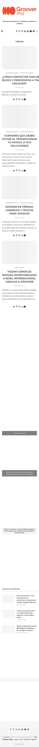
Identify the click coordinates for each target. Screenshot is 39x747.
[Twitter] (19, 31)
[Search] (37, 31)
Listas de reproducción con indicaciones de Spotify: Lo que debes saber (26, 614)
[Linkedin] (25, 31)
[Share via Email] (25, 99)
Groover (7, 737)
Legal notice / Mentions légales (25, 739)
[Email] (31, 31)
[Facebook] (16, 31)
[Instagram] (22, 31)
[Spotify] (34, 31)
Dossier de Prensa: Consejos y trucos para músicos (19, 210)
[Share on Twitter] (19, 99)
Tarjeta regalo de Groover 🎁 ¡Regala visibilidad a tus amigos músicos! (27, 628)
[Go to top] (19, 744)
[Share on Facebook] (16, 99)
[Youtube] (28, 31)
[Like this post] (14, 99)
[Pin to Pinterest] (22, 99)
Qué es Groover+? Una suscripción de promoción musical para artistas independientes (26, 599)
